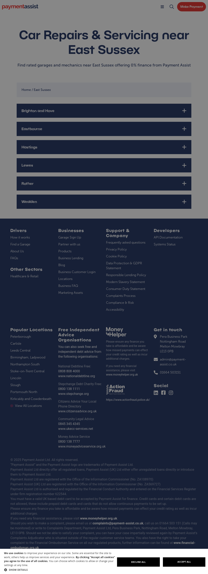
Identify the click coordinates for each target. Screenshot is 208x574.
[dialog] (104, 561)
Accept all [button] (184, 561)
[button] (60, 569)
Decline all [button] (138, 561)
